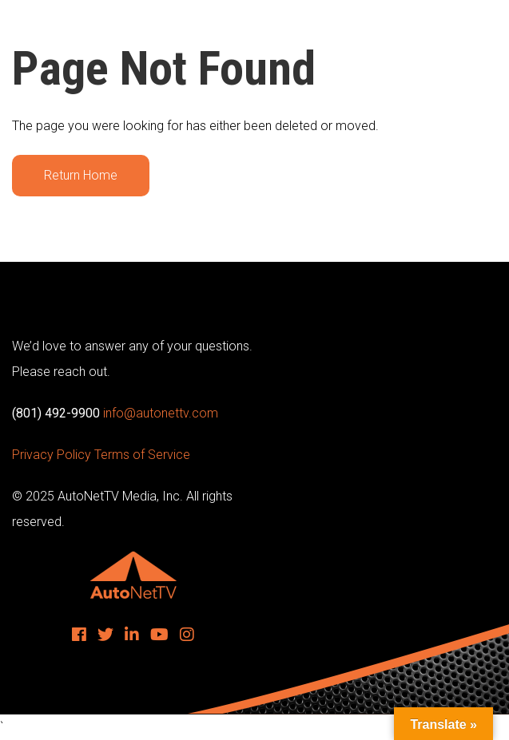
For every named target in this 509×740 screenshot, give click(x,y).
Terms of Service (142, 454)
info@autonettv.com (160, 413)
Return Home (80, 175)
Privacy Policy (51, 454)
